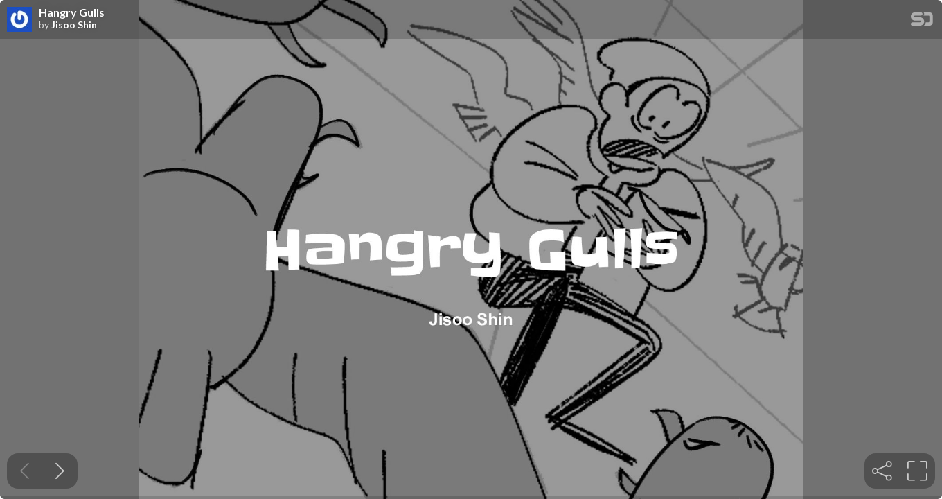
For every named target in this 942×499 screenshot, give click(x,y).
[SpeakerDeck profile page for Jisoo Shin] (19, 20)
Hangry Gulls (72, 12)
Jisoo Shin (74, 25)
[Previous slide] (24, 471)
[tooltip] (882, 471)
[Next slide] (59, 471)
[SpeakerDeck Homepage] (922, 21)
